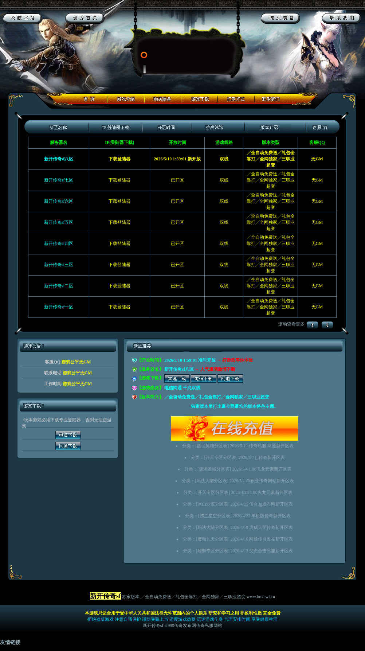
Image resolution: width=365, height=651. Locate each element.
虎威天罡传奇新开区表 (271, 527)
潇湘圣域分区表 (214, 469)
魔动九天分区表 (212, 539)
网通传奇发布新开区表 (271, 539)
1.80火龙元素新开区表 (271, 492)
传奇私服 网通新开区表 (271, 445)
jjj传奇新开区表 (270, 457)
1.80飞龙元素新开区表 (270, 469)
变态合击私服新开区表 (271, 550)
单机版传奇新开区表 (271, 515)
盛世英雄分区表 (212, 445)
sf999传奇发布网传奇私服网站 (194, 625)
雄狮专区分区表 (212, 550)
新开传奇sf (153, 625)
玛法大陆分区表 (211, 480)
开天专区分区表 (220, 457)
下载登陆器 (119, 180)
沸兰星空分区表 (215, 515)
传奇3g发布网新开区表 (271, 504)
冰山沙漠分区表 (212, 504)
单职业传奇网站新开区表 (270, 480)
